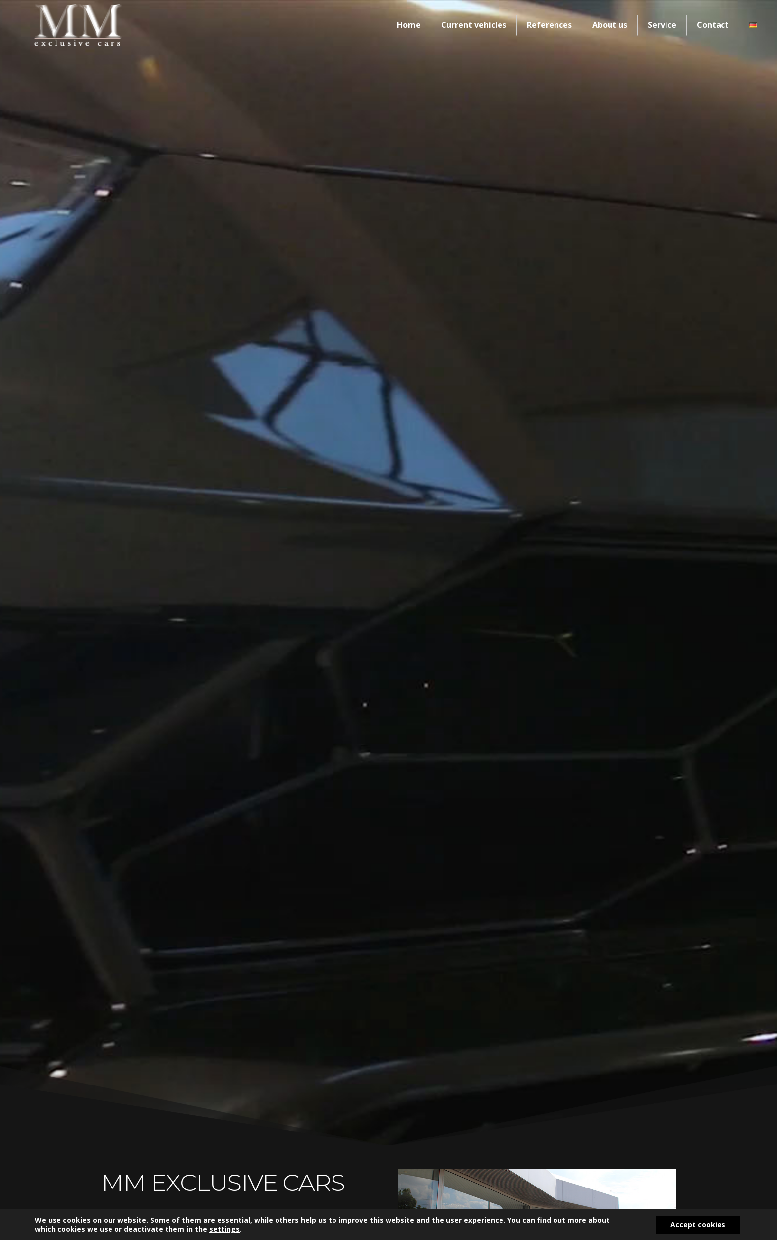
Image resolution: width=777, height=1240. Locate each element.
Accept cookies (697, 1224)
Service (662, 24)
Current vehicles (473, 24)
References (549, 24)
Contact (713, 24)
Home (409, 24)
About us (609, 24)
